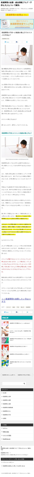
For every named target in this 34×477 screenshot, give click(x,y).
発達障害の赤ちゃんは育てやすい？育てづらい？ (9, 375)
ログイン (5, 428)
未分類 (4, 393)
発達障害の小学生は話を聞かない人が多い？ (19, 354)
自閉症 (4, 418)
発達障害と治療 (7, 404)
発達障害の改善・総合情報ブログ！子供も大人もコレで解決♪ (16, 3)
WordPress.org (6, 439)
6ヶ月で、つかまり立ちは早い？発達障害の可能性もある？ (20, 331)
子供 (18, 307)
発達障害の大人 (7, 411)
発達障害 (28, 307)
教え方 (22, 307)
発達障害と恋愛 (7, 400)
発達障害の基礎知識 (8, 407)
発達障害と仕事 (7, 396)
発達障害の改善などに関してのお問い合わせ (14, 466)
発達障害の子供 (5, 38)
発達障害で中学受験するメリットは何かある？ (20, 323)
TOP (16, 449)
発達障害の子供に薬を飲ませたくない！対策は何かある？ (20, 339)
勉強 (14, 307)
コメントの (7, 435)
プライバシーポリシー (8, 462)
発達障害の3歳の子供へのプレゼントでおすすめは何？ (20, 362)
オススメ (9, 307)
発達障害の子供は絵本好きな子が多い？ (18, 346)
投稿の (6, 431)
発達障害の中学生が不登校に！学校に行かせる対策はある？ (25, 375)
